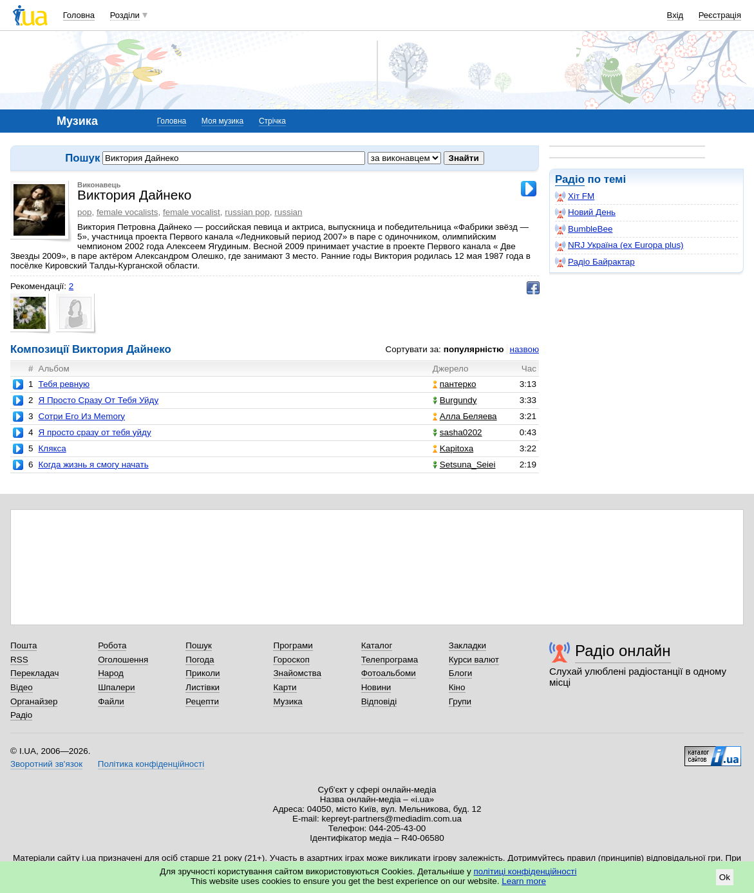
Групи (460, 701)
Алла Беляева (465, 416)
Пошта (23, 645)
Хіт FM (574, 196)
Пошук (198, 645)
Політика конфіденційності (151, 764)
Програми (292, 645)
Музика (287, 701)
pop (84, 212)
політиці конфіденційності (525, 871)
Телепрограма (390, 659)
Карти (284, 687)
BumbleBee (583, 229)
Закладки (467, 645)
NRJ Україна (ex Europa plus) (619, 245)
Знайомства (297, 673)
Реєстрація (720, 15)
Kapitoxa (453, 448)
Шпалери (116, 687)
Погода (199, 659)
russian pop (247, 212)
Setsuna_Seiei (464, 464)
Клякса (52, 448)
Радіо (570, 179)
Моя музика (222, 121)
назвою (524, 349)
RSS (19, 659)
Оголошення (123, 659)
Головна (79, 15)
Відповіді (379, 701)
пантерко (454, 384)
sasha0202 (457, 432)
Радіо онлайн (623, 650)
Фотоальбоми (388, 673)
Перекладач (34, 673)
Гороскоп (291, 659)
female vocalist (191, 212)
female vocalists (127, 212)
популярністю (474, 349)
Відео (21, 687)
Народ (111, 673)
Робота (112, 645)
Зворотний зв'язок (46, 764)
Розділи (125, 15)
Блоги (461, 673)
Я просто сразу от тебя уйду (94, 432)
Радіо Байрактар (595, 262)
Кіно (457, 687)
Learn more (524, 881)
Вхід (675, 15)
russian (288, 212)
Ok (724, 877)
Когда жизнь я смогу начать (93, 464)
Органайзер (33, 701)
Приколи (202, 673)
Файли (111, 701)
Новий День (585, 212)
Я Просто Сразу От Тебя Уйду (98, 400)
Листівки (202, 687)
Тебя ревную (64, 384)
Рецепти (202, 701)
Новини (376, 687)
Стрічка (272, 121)
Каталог (377, 645)
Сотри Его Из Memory (81, 416)
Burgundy (455, 400)
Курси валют (474, 659)
